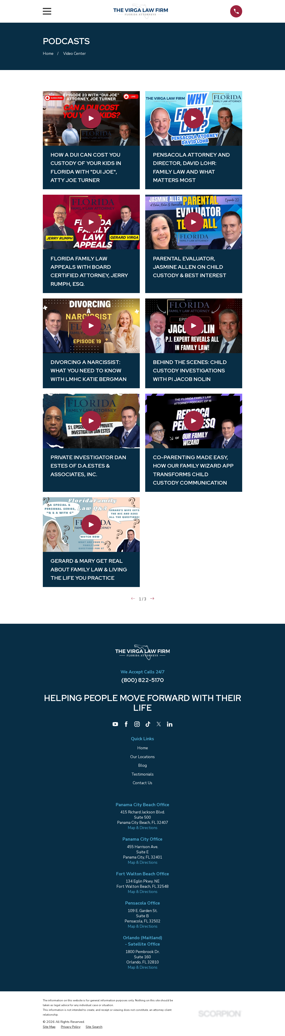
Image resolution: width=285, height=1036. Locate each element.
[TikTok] (148, 724)
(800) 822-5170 (142, 680)
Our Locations (142, 756)
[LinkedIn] (169, 724)
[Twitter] (159, 724)
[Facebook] (126, 724)
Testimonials (142, 774)
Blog (142, 765)
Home (142, 748)
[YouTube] (115, 724)
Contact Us (142, 783)
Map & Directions (142, 827)
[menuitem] (49, 1027)
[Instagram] (137, 724)
